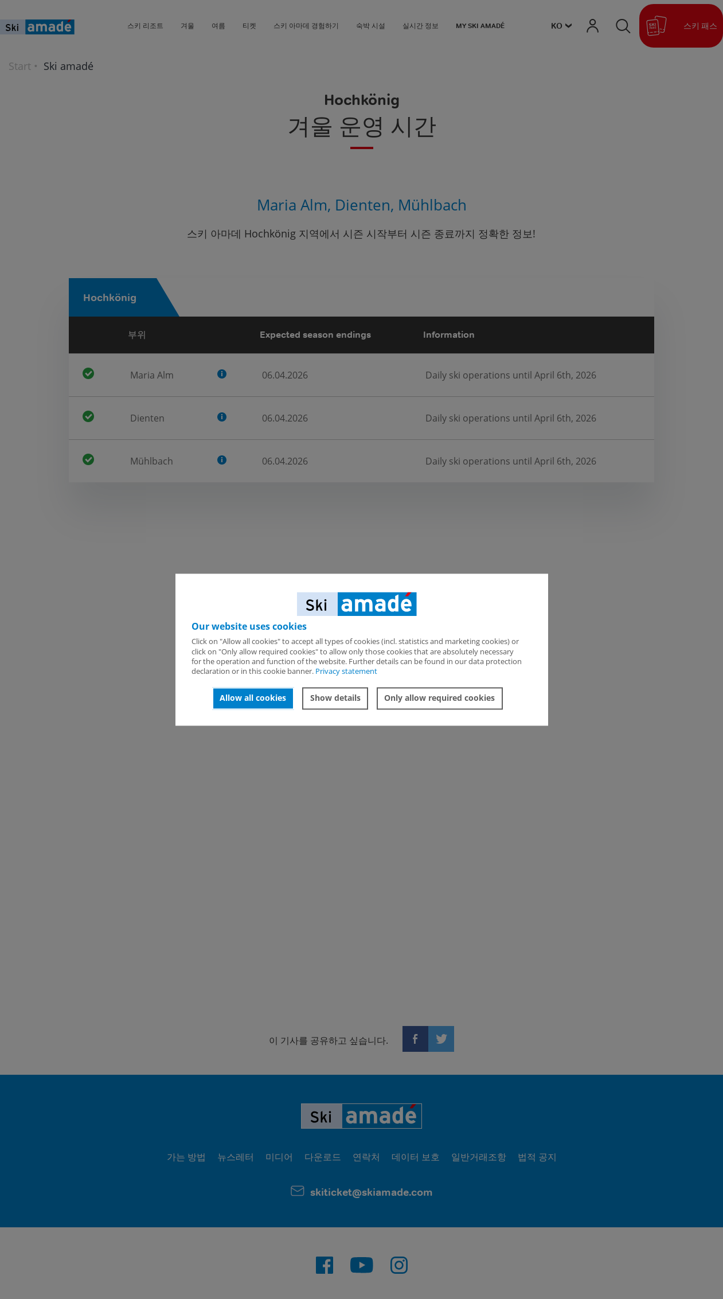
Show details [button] (335, 698)
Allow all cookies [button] (253, 698)
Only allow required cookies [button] (439, 698)
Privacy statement (346, 671)
